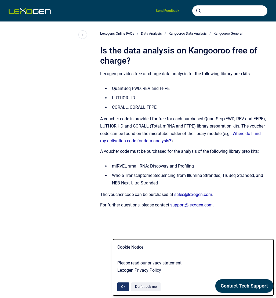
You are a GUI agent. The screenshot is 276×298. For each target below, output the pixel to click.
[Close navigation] (82, 34)
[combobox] (230, 11)
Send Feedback (167, 11)
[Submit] (198, 10)
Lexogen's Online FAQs (117, 33)
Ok (123, 287)
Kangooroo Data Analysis (188, 33)
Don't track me (146, 287)
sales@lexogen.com (193, 194)
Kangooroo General (227, 33)
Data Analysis (151, 33)
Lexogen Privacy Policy (139, 270)
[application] (244, 287)
